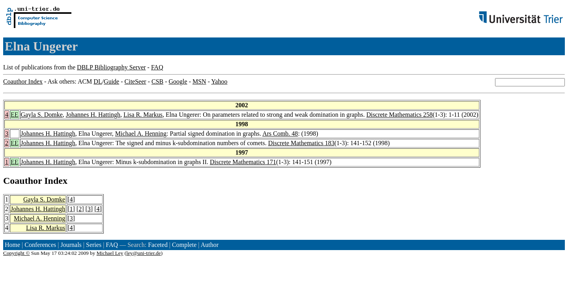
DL (97, 81)
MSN (199, 81)
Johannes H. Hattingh (93, 114)
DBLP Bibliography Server (111, 67)
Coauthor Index (23, 81)
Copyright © (16, 253)
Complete (184, 244)
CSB (157, 81)
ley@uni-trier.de (143, 253)
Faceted (158, 244)
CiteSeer (135, 81)
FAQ (157, 67)
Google (178, 81)
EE (15, 114)
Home (12, 244)
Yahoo (219, 81)
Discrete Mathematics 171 (243, 162)
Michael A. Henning (140, 133)
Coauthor (22, 181)
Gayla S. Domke (42, 114)
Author (210, 244)
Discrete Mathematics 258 (399, 114)
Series (93, 244)
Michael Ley (110, 253)
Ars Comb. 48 (280, 133)
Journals (70, 244)
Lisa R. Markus (143, 114)
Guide (111, 81)
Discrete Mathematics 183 (301, 143)
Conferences (40, 244)
